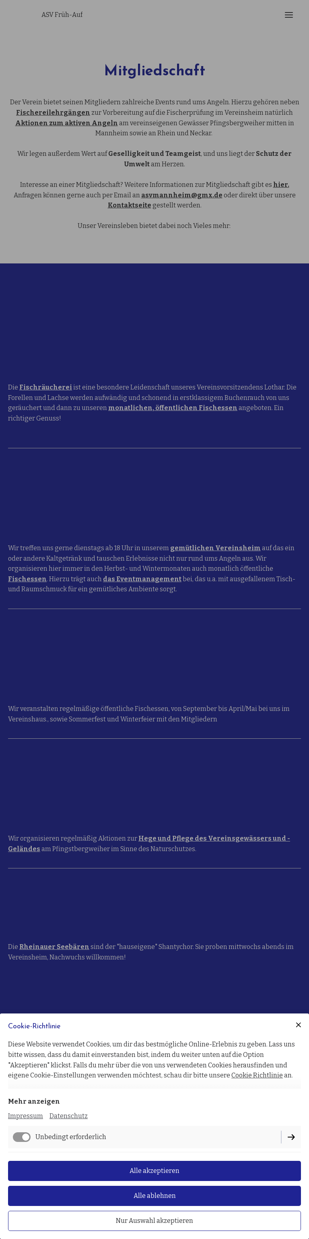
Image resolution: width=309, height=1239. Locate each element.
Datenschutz (68, 1116)
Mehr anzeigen (34, 1101)
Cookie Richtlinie (257, 1075)
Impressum (25, 1116)
